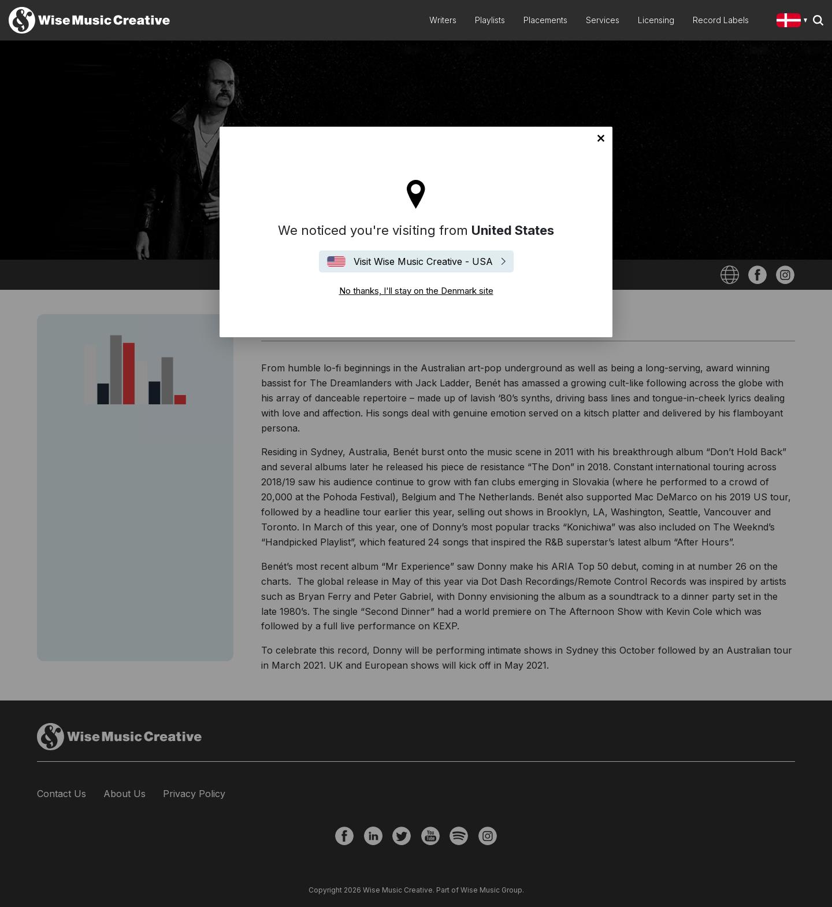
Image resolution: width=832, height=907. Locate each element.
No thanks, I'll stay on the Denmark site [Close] (601, 138)
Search (818, 20)
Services (602, 20)
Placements (545, 20)
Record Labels (721, 20)
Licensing (656, 20)
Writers (442, 20)
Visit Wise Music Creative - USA (423, 261)
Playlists (490, 20)
